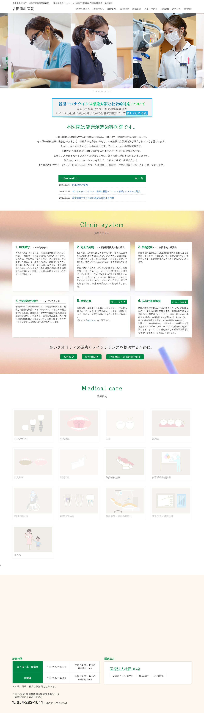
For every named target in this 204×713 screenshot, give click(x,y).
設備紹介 (136, 9)
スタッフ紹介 (150, 9)
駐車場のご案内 (80, 185)
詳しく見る (118, 302)
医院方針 (144, 675)
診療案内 (112, 9)
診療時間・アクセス (170, 9)
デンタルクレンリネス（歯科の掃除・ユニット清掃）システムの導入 (106, 191)
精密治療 (124, 9)
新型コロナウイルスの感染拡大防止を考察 (93, 198)
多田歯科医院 (23, 9)
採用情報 (188, 9)
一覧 (139, 178)
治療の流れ (98, 9)
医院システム (83, 9)
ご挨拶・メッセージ (123, 675)
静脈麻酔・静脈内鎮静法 (125, 356)
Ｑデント (91, 320)
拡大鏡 (68, 356)
